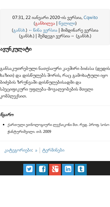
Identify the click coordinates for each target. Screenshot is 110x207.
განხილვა (45, 23)
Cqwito (91, 17)
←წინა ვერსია (37, 30)
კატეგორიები (15, 130)
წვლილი (67, 23)
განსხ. (18, 30)
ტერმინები (44, 130)
